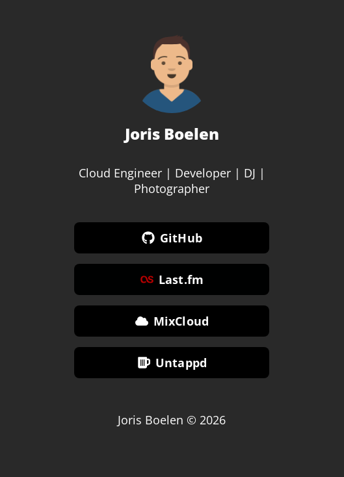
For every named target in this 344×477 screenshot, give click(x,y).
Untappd (172, 363)
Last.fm (172, 280)
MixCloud (172, 321)
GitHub (172, 238)
